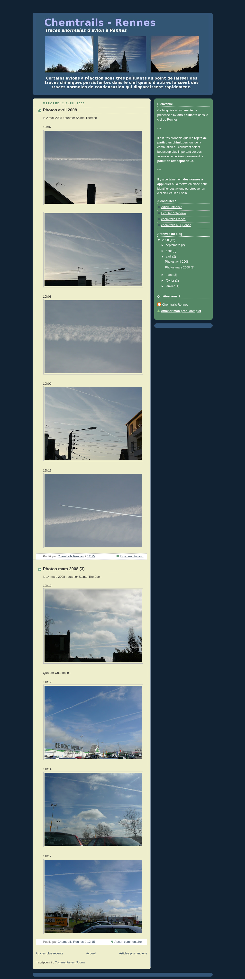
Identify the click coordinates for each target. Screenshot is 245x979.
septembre (173, 245)
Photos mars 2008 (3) (64, 569)
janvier (171, 286)
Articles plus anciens (133, 953)
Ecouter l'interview (173, 213)
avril (169, 256)
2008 (166, 240)
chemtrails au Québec (176, 225)
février (170, 280)
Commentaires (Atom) (70, 962)
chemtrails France (173, 219)
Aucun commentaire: (128, 941)
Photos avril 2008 (60, 110)
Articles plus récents (49, 953)
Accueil (91, 953)
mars (169, 274)
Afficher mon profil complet (181, 311)
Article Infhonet (171, 207)
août (169, 251)
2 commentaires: (132, 556)
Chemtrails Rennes (175, 304)
